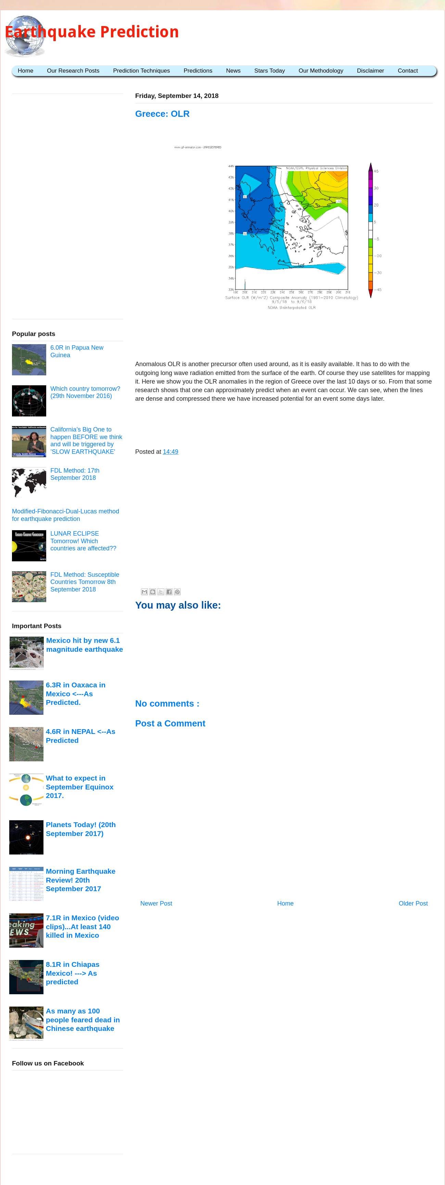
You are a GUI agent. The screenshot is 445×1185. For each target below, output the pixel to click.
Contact (408, 70)
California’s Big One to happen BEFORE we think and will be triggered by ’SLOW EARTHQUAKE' (86, 440)
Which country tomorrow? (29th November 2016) (85, 392)
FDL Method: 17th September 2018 (74, 474)
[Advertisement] (284, 338)
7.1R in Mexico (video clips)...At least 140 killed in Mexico (82, 926)
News (233, 70)
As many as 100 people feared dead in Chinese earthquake (83, 1019)
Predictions (197, 70)
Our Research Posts (73, 70)
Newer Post (156, 903)
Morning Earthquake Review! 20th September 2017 (80, 880)
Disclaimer (370, 70)
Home (25, 70)
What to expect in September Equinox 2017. (80, 786)
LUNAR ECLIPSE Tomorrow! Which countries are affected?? (83, 541)
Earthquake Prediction (91, 31)
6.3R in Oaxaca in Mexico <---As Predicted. (75, 693)
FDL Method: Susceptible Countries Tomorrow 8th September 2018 (84, 582)
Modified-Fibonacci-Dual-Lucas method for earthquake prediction (65, 515)
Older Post (413, 903)
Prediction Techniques (141, 70)
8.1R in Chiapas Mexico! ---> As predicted (73, 973)
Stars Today (269, 70)
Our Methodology (321, 70)
